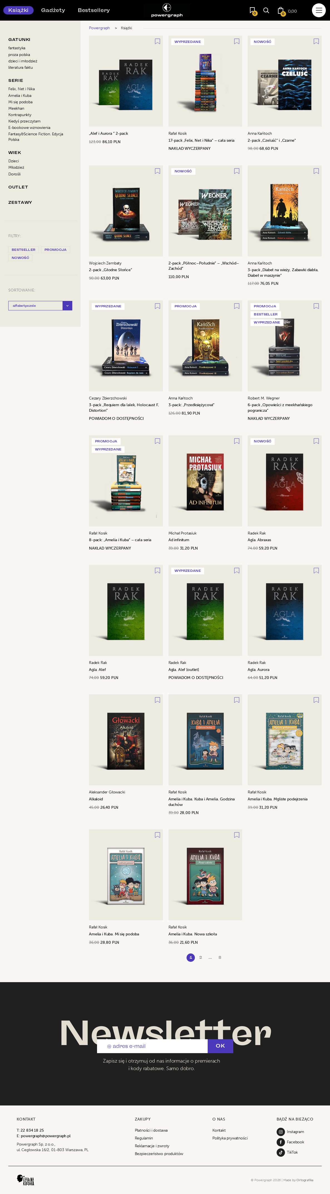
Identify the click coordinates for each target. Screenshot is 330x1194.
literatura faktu (20, 67)
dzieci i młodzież (22, 61)
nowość (20, 258)
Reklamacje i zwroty (152, 1146)
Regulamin (144, 1138)
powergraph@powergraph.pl (46, 1136)
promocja (55, 250)
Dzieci (13, 161)
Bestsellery (94, 10)
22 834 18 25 (32, 1130)
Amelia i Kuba (19, 95)
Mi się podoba (20, 102)
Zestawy (20, 202)
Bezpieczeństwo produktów (159, 1153)
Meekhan (16, 108)
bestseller (23, 250)
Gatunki (19, 39)
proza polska (19, 54)
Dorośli (14, 174)
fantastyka (16, 48)
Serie (15, 80)
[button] (40, 305)
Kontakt (219, 1130)
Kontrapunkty (19, 114)
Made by (298, 1180)
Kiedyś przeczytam (24, 121)
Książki (18, 10)
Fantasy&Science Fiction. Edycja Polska (35, 137)
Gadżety (53, 10)
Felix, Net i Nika (21, 89)
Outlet (18, 187)
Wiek (14, 152)
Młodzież (16, 167)
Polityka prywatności (229, 1138)
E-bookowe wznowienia (29, 127)
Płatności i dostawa (151, 1130)
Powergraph (99, 28)
